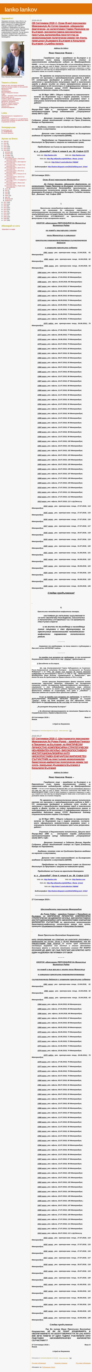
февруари (8, 198)
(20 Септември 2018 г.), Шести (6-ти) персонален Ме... (15, 168)
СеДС (3, 94)
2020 (5, 147)
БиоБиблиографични (7, 107)
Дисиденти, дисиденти (8, 101)
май (6, 193)
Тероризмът (5, 89)
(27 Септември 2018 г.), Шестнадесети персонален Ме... (15, 162)
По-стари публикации (83, 1363)
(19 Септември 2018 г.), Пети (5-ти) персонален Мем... (14, 171)
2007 (5, 220)
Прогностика (5, 106)
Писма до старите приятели (10, 103)
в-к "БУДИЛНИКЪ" (7, 131)
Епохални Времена (7, 133)
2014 (5, 207)
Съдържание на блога (8, 121)
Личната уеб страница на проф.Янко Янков (14, 120)
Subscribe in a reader (8, 229)
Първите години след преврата (11, 98)
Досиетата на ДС (6, 88)
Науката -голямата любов (9, 104)
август (7, 189)
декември (8, 152)
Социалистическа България (10, 100)
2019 (5, 148)
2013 (5, 209)
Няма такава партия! (7, 97)
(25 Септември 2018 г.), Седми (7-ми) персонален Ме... (15, 165)
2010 (5, 215)
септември (8, 157)
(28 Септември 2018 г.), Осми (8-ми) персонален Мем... (14, 159)
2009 (5, 216)
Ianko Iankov (21, 9)
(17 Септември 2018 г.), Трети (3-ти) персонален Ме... (14, 177)
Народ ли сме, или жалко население (12, 85)
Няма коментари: (64, 730)
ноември (7, 153)
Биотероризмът (6, 91)
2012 (5, 211)
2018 (5, 150)
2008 (5, 218)
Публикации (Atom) (48, 1367)
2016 (5, 204)
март (6, 197)
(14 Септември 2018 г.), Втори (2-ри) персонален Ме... (15, 183)
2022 (5, 143)
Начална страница (60, 1363)
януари (7, 200)
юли (6, 190)
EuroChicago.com (6, 130)
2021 (5, 145)
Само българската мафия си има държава (14, 87)
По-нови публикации (39, 1363)
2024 (5, 141)
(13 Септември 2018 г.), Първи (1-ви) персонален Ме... (15, 186)
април (7, 195)
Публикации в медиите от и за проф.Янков (14, 118)
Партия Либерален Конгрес (9, 92)
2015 (5, 206)
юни (6, 192)
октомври (8, 155)
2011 (5, 213)
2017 (5, 202)
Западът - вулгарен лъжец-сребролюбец (14, 95)
